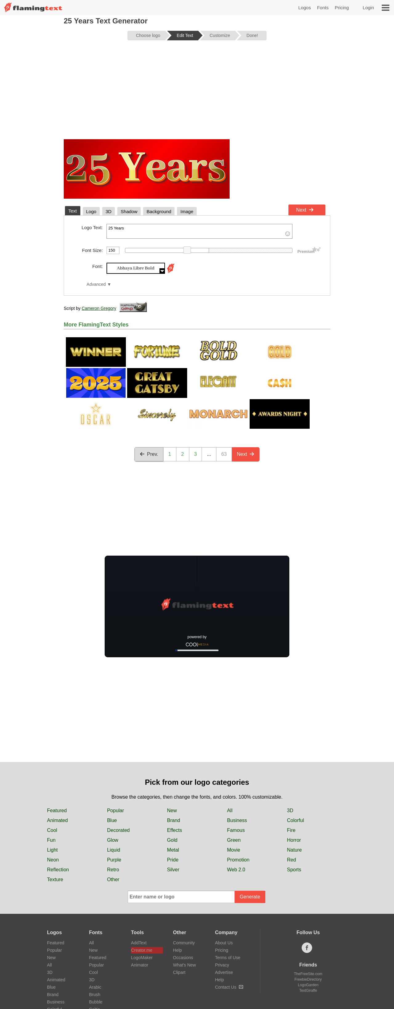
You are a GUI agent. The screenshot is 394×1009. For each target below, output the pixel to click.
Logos (304, 7)
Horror (294, 840)
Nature (294, 850)
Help (177, 950)
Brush (94, 994)
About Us (224, 942)
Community (184, 942)
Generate (250, 896)
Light (52, 850)
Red (291, 859)
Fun (51, 840)
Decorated (118, 830)
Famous (236, 830)
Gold (172, 840)
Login (368, 7)
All (229, 810)
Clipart (179, 972)
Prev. (149, 454)
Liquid (113, 850)
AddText (139, 942)
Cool (52, 830)
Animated (57, 820)
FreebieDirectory (308, 979)
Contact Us (229, 987)
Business (237, 820)
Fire (291, 830)
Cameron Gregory (99, 308)
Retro (113, 869)
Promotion (238, 859)
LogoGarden (308, 985)
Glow (112, 840)
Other (113, 879)
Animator (139, 964)
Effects (174, 830)
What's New (184, 964)
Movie (233, 850)
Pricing (342, 7)
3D (290, 810)
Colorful (295, 820)
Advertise (224, 972)
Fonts (323, 7)
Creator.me (141, 950)
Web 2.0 (236, 869)
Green (233, 840)
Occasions (183, 957)
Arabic (95, 987)
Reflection (58, 869)
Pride (173, 859)
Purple (114, 859)
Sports (294, 869)
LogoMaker (142, 957)
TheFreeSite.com (308, 974)
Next (305, 210)
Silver (173, 869)
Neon (53, 859)
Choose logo (148, 35)
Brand (173, 820)
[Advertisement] (197, 93)
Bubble (96, 1001)
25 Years (199, 231)
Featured (57, 810)
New (172, 810)
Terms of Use (227, 957)
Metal (173, 850)
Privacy (222, 964)
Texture (55, 879)
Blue (112, 820)
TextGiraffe (308, 990)
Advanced (96, 284)
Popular (115, 810)
